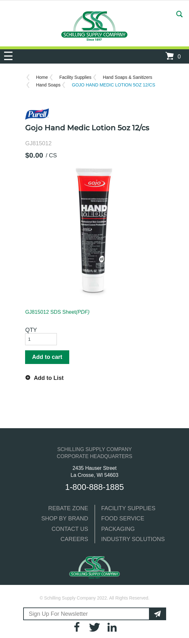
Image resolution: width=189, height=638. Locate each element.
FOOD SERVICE (123, 518)
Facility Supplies (75, 77)
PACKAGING (118, 529)
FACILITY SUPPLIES (128, 508)
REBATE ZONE (68, 508)
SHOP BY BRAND (64, 518)
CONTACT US (69, 529)
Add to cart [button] (47, 357)
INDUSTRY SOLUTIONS (133, 539)
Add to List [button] (49, 378)
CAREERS (74, 539)
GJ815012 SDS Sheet (57, 312)
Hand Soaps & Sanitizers (127, 77)
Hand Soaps (48, 84)
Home (42, 77)
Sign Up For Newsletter (58, 614)
